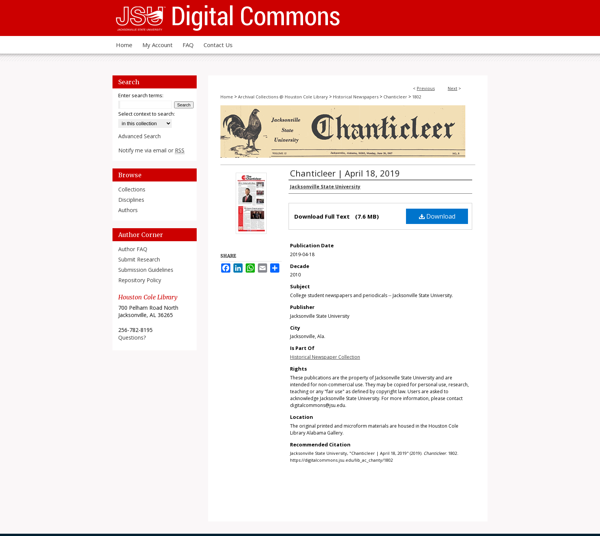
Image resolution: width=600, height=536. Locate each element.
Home (226, 97)
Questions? (132, 337)
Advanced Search (139, 136)
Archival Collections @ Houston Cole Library (283, 97)
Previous (426, 88)
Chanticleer (395, 97)
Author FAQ (132, 249)
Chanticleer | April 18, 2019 (345, 173)
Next (452, 88)
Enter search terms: (140, 95)
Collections (131, 189)
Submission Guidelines (145, 269)
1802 (416, 97)
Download (437, 216)
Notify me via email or (151, 150)
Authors (128, 210)
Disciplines (131, 199)
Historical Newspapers (355, 97)
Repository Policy (139, 280)
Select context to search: (146, 113)
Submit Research (139, 259)
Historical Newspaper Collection (325, 357)
